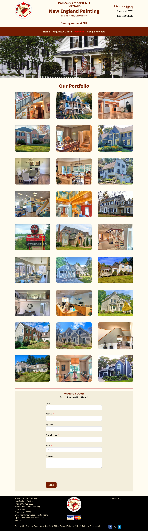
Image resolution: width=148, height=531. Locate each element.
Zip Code (49, 424)
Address (49, 414)
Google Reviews (96, 32)
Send (51, 484)
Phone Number (52, 435)
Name (48, 403)
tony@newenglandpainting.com (34, 515)
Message (49, 456)
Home (46, 32)
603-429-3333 (27, 504)
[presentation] (63, 475)
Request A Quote (62, 32)
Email (48, 445)
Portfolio (79, 32)
